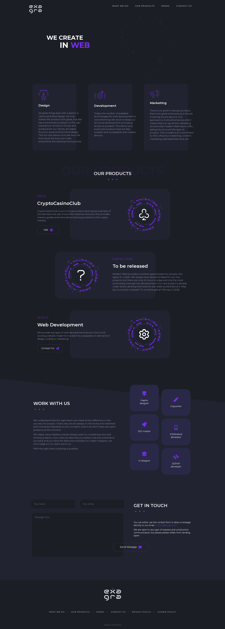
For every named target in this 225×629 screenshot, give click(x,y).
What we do (120, 6)
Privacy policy (141, 612)
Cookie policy (167, 612)
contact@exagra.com (166, 525)
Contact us (184, 6)
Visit (48, 230)
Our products (145, 6)
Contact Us (50, 348)
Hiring (165, 6)
